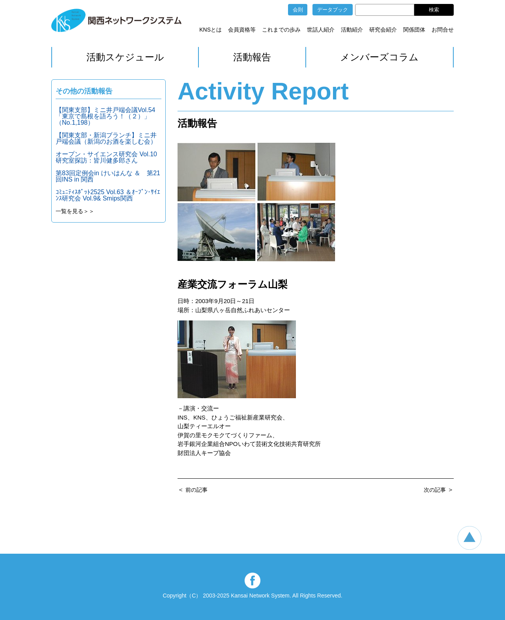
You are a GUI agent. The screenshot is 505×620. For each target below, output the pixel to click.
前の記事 (196, 490)
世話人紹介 (321, 29)
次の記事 (435, 490)
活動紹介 (352, 29)
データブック (332, 10)
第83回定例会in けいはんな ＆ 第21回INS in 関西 (108, 176)
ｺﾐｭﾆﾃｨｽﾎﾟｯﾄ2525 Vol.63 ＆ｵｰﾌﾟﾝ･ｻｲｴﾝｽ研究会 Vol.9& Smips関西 (108, 195)
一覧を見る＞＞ (75, 211)
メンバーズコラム (379, 57)
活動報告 (252, 57)
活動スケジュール (125, 57)
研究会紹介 (383, 29)
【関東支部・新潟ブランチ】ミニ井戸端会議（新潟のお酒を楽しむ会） (106, 138)
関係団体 (414, 29)
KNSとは (210, 29)
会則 (298, 10)
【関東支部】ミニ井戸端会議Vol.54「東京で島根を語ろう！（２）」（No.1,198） (105, 116)
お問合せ (443, 29)
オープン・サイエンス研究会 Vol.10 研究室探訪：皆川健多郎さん (106, 157)
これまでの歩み (281, 29)
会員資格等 (242, 29)
